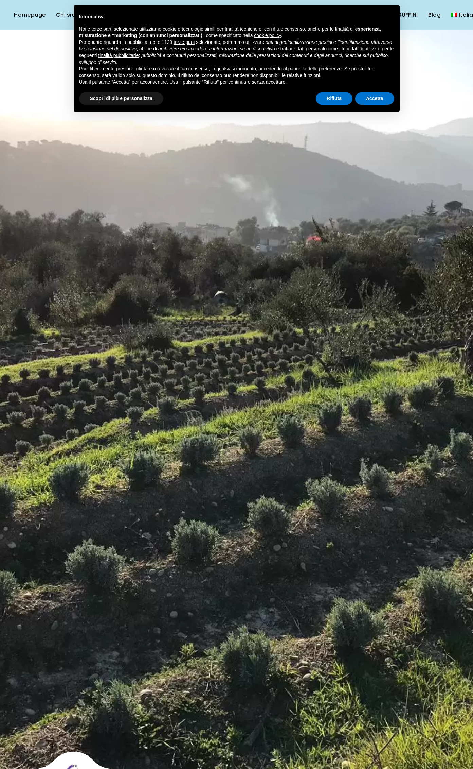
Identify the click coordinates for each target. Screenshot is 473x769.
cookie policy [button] (267, 35)
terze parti (184, 42)
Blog (434, 15)
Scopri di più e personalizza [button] (121, 98)
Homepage (30, 15)
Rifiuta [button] (334, 98)
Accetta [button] (374, 98)
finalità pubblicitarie (118, 55)
